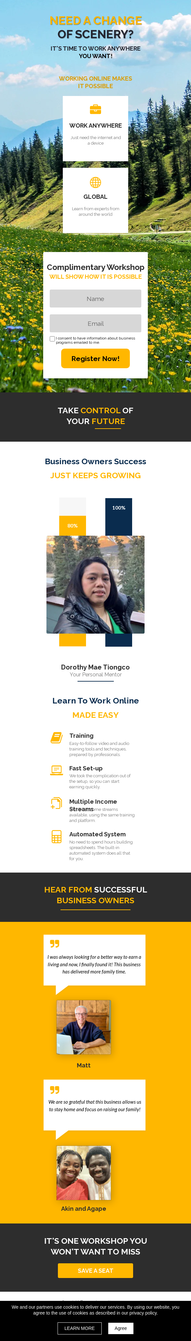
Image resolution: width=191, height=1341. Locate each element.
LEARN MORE (79, 1328)
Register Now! (95, 358)
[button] (95, 1270)
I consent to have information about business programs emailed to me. (95, 340)
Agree (121, 1328)
